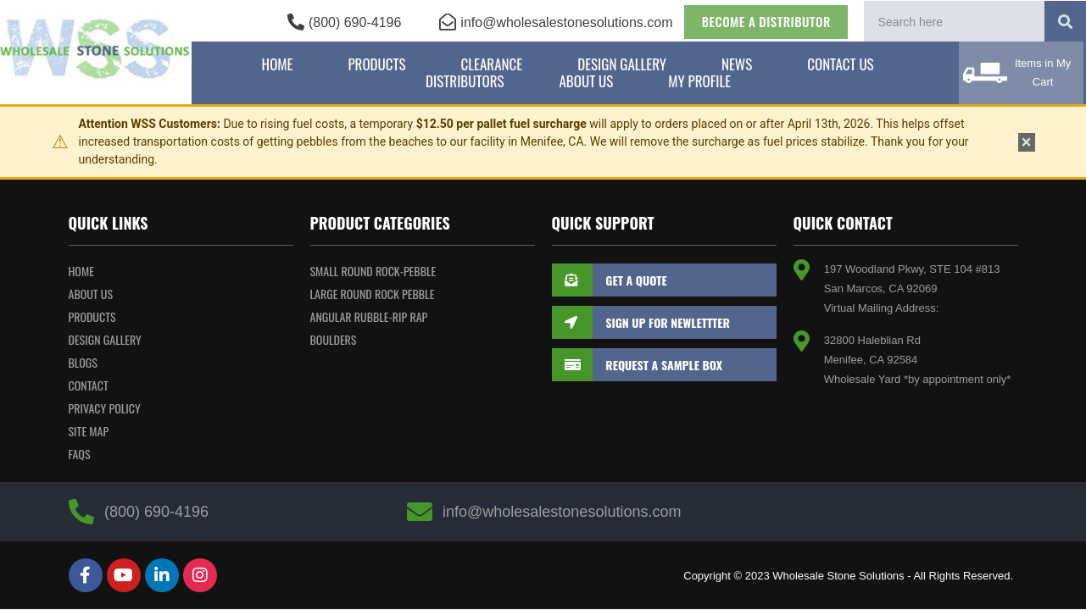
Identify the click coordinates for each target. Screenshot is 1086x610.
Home (277, 64)
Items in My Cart (1043, 72)
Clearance (492, 64)
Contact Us (840, 64)
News (736, 64)
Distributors (465, 81)
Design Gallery (621, 64)
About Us (586, 81)
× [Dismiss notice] (1027, 142)
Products (376, 64)
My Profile (699, 81)
